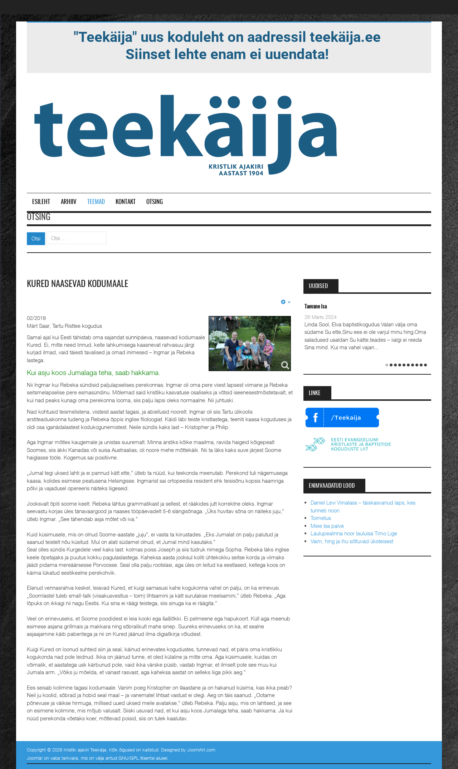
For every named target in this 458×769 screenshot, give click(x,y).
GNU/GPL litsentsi (136, 758)
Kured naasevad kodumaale (80, 284)
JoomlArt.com (201, 749)
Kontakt (126, 202)
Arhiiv (69, 202)
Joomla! (35, 758)
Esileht (41, 202)
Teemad (96, 202)
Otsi (35, 238)
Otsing (154, 202)
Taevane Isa (315, 307)
